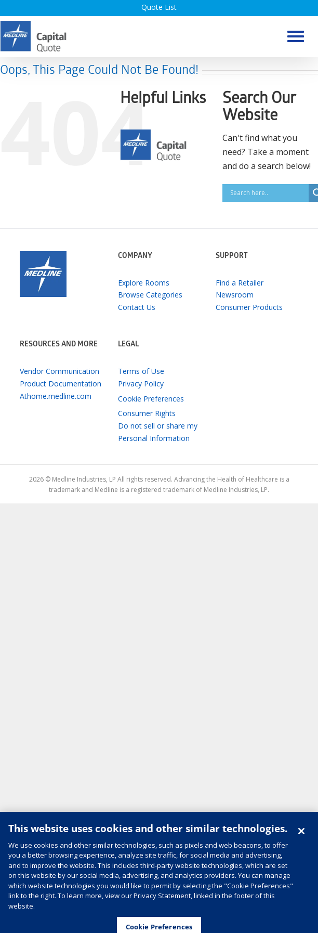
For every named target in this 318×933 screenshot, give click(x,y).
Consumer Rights (147, 413)
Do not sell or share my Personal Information (157, 432)
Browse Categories (150, 295)
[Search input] (268, 193)
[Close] (301, 836)
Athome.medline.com (55, 396)
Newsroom (235, 295)
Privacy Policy (141, 383)
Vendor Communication (59, 371)
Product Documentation (60, 383)
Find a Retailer (239, 283)
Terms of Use (141, 371)
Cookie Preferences (151, 399)
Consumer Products (249, 307)
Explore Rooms (143, 283)
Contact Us (136, 307)
